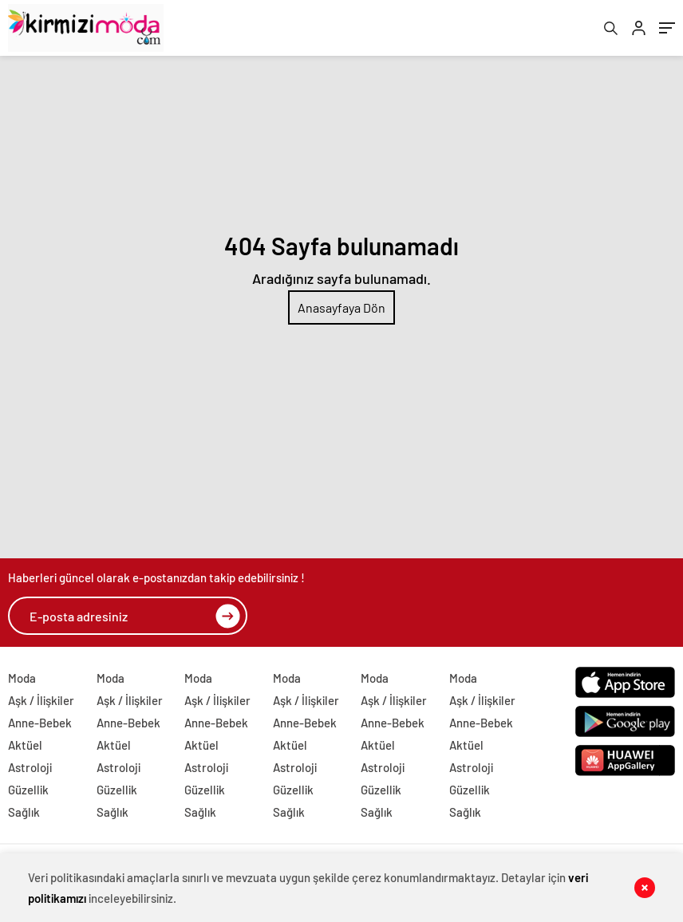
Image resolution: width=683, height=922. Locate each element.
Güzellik (28, 789)
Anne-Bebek (40, 722)
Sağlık (24, 812)
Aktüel (25, 745)
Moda (22, 678)
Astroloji (30, 767)
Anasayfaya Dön (341, 307)
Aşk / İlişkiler (41, 700)
